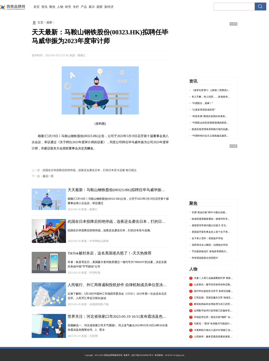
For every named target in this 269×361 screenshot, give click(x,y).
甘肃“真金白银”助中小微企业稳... (209, 212)
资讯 (44, 7)
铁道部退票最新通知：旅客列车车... (211, 219)
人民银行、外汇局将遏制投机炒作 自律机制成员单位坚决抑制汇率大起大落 (118, 285)
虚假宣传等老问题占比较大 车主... (210, 225)
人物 (60, 7)
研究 (68, 7)
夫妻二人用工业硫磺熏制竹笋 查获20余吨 (214, 278)
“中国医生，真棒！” (202, 103)
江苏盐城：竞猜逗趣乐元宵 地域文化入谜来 (214, 297)
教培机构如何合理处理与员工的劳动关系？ (214, 304)
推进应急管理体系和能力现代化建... (211, 129)
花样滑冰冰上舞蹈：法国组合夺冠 (210, 245)
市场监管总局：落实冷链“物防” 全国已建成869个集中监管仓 (214, 317)
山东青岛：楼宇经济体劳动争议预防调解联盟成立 (214, 284)
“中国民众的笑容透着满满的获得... (210, 122)
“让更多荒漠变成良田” (203, 109)
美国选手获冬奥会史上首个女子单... (211, 232)
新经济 (109, 7)
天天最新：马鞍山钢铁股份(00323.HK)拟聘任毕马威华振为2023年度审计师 (118, 190)
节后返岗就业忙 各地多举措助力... (210, 251)
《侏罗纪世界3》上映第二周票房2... (211, 90)
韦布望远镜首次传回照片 (205, 258)
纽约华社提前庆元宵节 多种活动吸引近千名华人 (214, 291)
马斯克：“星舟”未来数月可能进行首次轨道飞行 (214, 323)
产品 (84, 7)
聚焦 (52, 7)
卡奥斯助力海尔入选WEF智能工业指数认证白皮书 (214, 330)
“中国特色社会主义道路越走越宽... (210, 135)
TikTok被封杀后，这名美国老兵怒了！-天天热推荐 (109, 253)
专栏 (76, 7)
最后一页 (48, 176)
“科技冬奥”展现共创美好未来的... (209, 116)
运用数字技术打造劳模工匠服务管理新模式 (214, 310)
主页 (40, 22)
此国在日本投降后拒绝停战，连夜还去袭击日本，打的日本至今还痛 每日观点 (90, 170)
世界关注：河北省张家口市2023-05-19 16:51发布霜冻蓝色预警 (118, 316)
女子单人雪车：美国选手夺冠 (207, 238)
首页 (36, 7)
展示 (92, 7)
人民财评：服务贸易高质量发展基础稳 (214, 336)
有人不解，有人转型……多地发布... (211, 96)
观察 (99, 7)
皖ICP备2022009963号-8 (142, 355)
